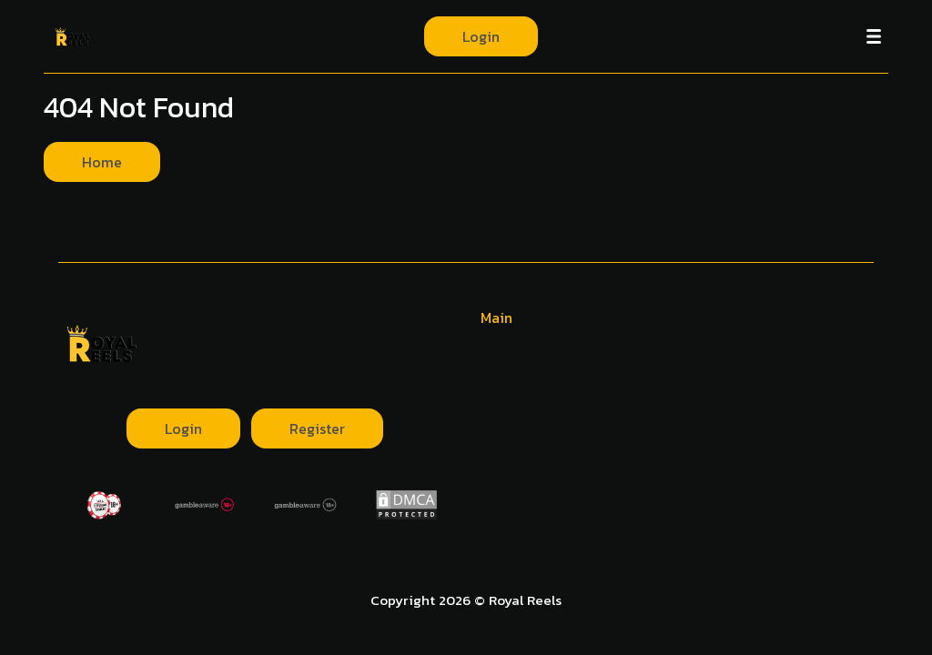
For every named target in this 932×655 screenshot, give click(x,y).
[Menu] (873, 36)
